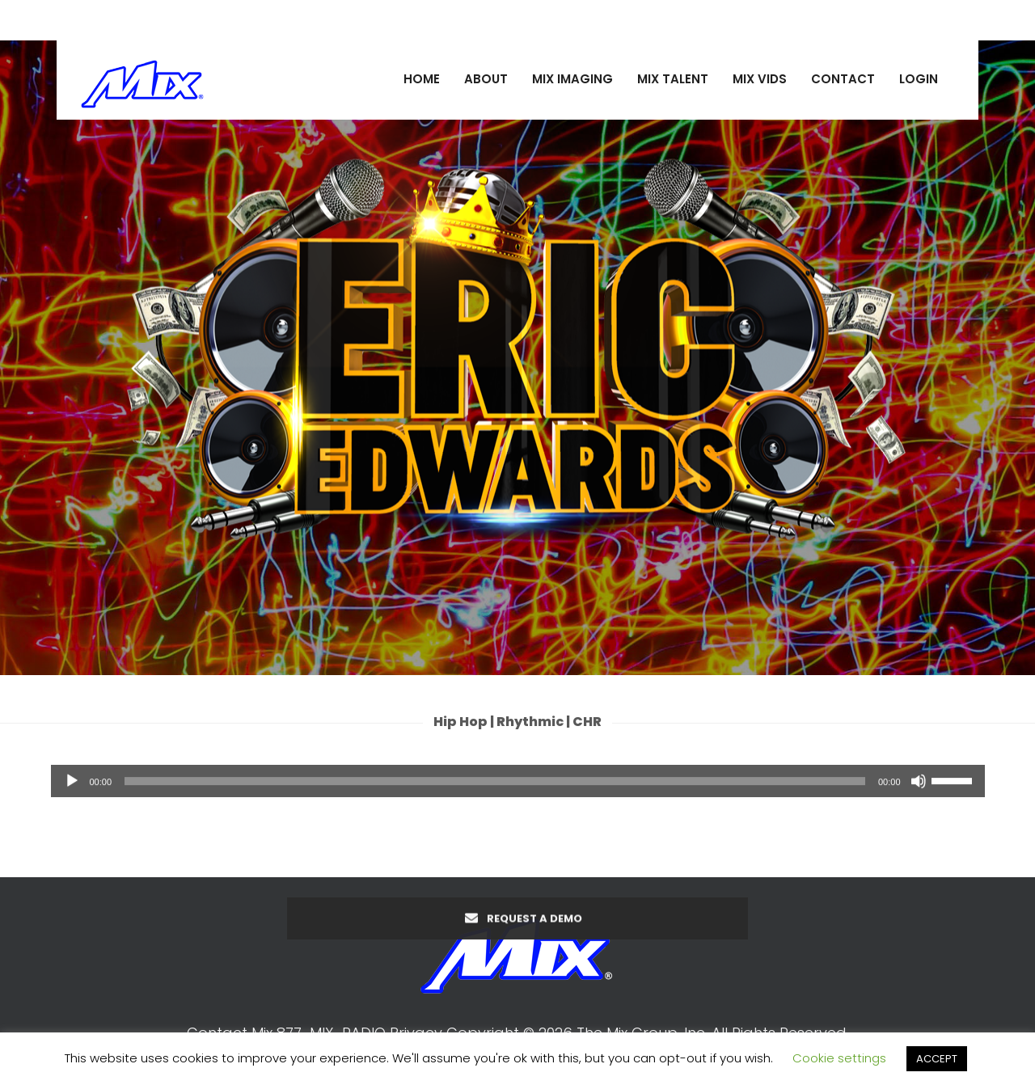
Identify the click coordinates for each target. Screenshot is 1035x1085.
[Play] (72, 787)
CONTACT (843, 78)
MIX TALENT (672, 78)
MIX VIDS (760, 78)
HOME (421, 78)
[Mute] (918, 787)
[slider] (495, 787)
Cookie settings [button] (839, 1057)
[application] (518, 787)
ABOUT (486, 78)
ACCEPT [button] (936, 1058)
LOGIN (918, 78)
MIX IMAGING (572, 78)
